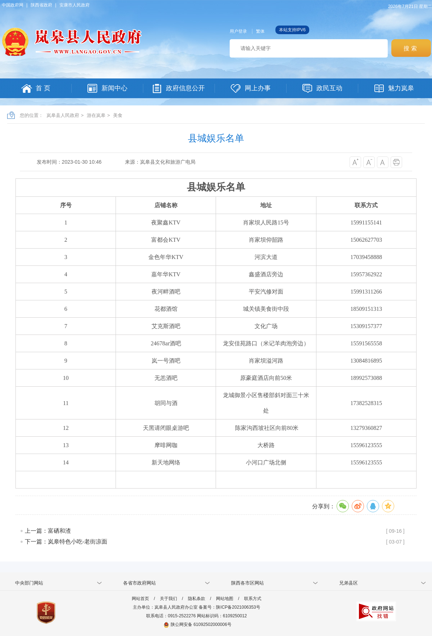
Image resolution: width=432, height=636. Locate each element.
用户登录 (238, 31)
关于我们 (168, 598)
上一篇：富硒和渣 (48, 531)
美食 (117, 115)
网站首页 (140, 598)
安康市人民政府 (74, 5)
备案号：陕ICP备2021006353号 (229, 607)
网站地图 (224, 598)
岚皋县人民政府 (62, 115)
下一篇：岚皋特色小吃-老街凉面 (66, 542)
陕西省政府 (41, 5)
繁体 (260, 31)
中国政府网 (12, 5)
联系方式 (252, 598)
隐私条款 (196, 598)
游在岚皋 (96, 115)
